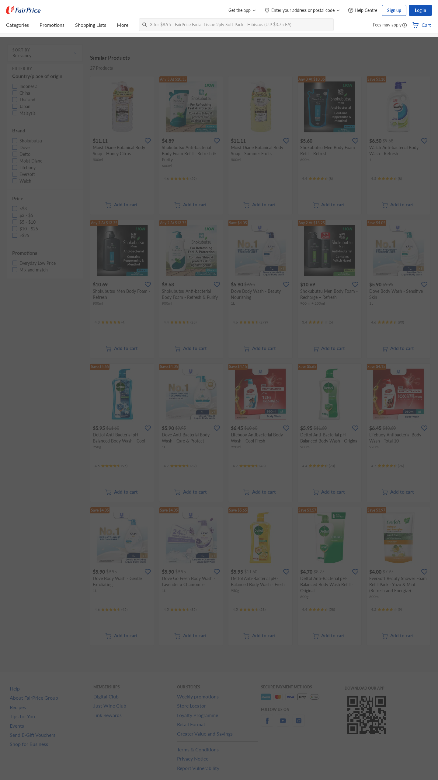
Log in (420, 10)
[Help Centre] (362, 10)
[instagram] (299, 724)
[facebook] (267, 724)
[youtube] (283, 724)
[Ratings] (180, 178)
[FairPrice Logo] (23, 10)
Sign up (394, 10)
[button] (404, 25)
